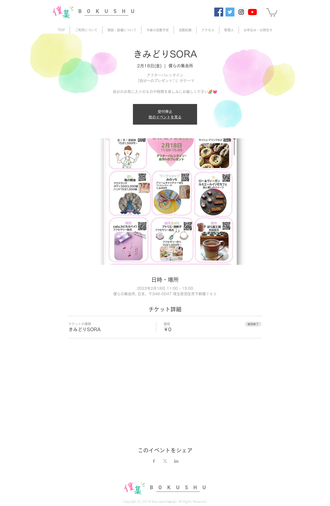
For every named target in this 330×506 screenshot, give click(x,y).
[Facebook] (218, 12)
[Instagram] (241, 12)
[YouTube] (252, 12)
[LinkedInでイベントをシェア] (176, 461)
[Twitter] (230, 12)
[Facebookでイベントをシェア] (154, 461)
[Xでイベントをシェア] (165, 461)
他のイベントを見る (165, 117)
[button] (271, 11)
